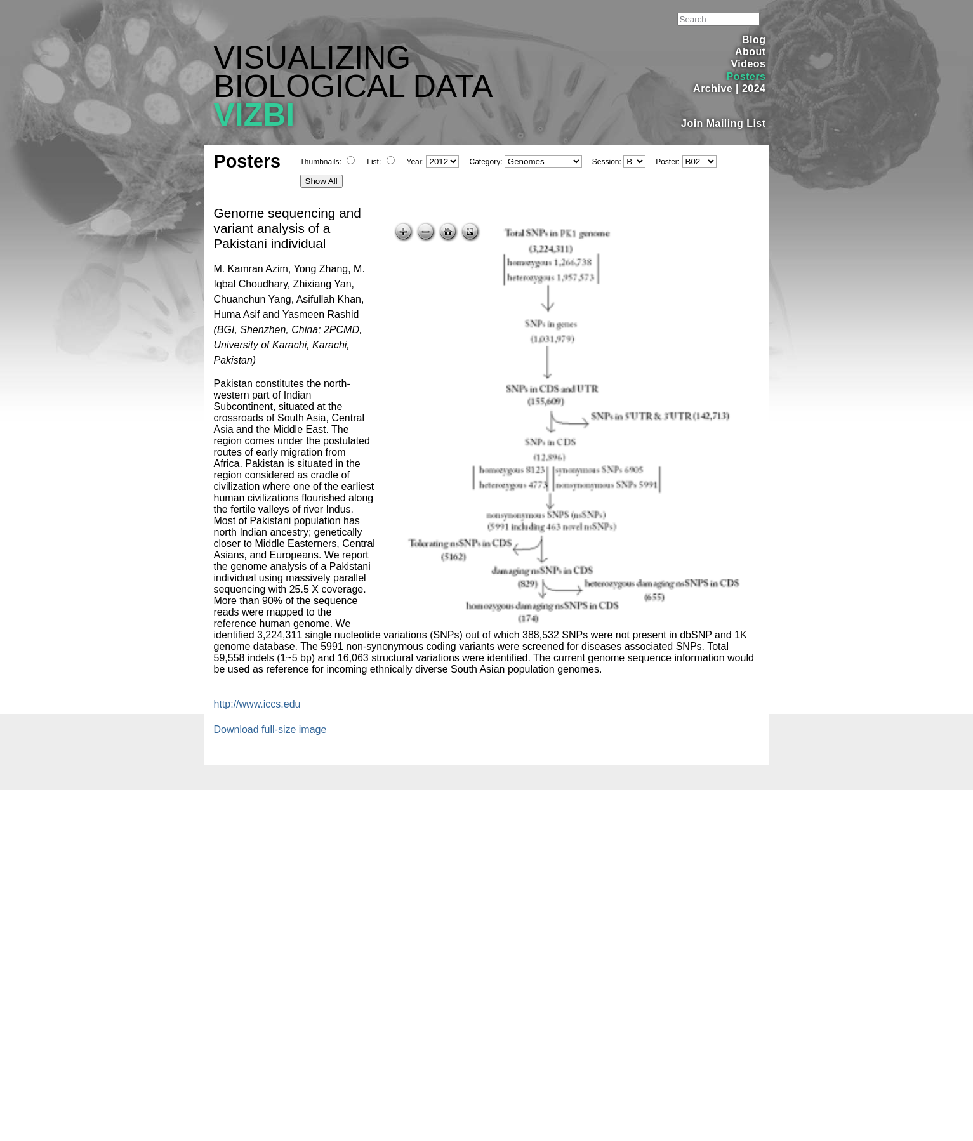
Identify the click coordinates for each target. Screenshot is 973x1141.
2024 (754, 88)
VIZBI (254, 115)
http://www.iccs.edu (257, 704)
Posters (745, 76)
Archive (712, 88)
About (750, 51)
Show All (321, 181)
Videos (748, 63)
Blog (753, 39)
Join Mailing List (723, 123)
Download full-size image (270, 729)
